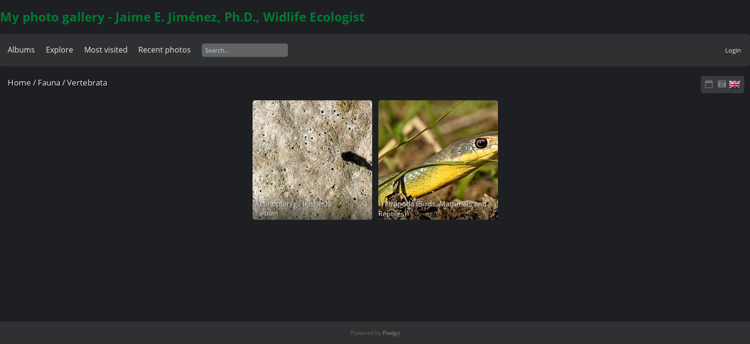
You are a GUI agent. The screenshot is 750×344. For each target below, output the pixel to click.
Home (19, 82)
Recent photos (164, 49)
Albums (21, 49)
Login (733, 50)
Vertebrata (87, 82)
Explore (59, 49)
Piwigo (391, 333)
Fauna (49, 82)
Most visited (106, 49)
